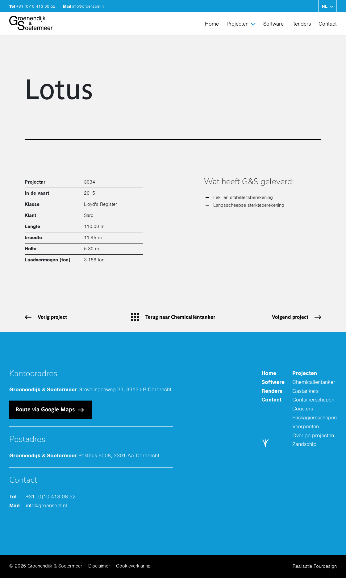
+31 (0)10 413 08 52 (36, 6)
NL (324, 6)
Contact (328, 23)
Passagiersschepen (314, 417)
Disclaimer (99, 566)
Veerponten (305, 426)
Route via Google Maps (45, 409)
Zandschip (304, 444)
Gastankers (305, 391)
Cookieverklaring (133, 566)
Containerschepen (313, 399)
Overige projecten (313, 435)
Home (212, 23)
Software (273, 23)
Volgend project (290, 317)
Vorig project (52, 317)
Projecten (237, 23)
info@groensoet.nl (88, 6)
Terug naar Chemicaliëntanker (180, 317)
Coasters (302, 408)
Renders (301, 23)
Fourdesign (325, 566)
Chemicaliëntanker (313, 382)
